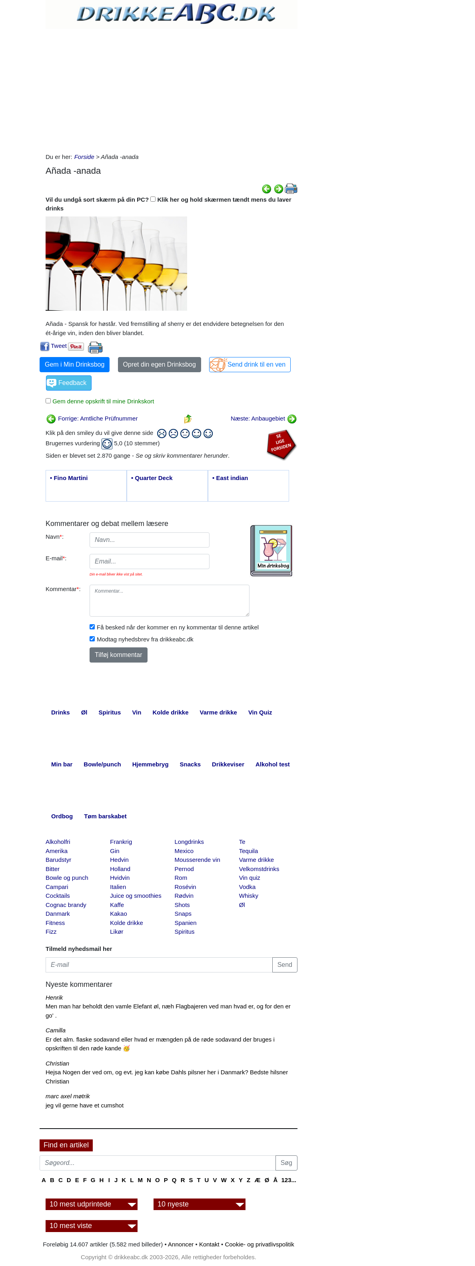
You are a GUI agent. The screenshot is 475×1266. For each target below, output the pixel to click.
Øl (242, 904)
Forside (84, 156)
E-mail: (56, 558)
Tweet (59, 345)
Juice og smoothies (135, 895)
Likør (116, 931)
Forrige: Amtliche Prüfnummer (92, 418)
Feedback (72, 382)
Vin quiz (249, 877)
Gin (114, 850)
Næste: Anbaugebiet (264, 418)
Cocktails (58, 895)
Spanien (186, 922)
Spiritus (185, 931)
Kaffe (117, 904)
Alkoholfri (58, 841)
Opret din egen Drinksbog (159, 364)
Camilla (56, 1030)
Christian (57, 1063)
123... (288, 1180)
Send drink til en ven (256, 364)
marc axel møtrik (68, 1096)
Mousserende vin (197, 859)
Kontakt (209, 1244)
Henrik (54, 997)
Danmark (58, 913)
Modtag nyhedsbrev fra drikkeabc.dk (145, 639)
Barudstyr (58, 859)
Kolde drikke (126, 922)
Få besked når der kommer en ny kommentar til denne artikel (178, 627)
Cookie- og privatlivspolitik (259, 1244)
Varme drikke (256, 859)
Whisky (248, 895)
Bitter (53, 868)
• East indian (230, 477)
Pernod (184, 868)
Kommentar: (63, 588)
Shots (182, 904)
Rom (181, 877)
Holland (120, 868)
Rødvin (184, 895)
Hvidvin (120, 877)
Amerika (57, 850)
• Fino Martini (69, 477)
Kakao (118, 913)
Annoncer (181, 1244)
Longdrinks (189, 841)
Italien (118, 886)
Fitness (55, 922)
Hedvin (119, 859)
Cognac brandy (66, 904)
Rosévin (185, 886)
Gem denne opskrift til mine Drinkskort (102, 401)
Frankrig (121, 841)
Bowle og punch (67, 877)
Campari (57, 886)
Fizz (51, 931)
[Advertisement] (171, 89)
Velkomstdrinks (259, 868)
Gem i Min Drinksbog (74, 364)
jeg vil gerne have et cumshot (85, 1105)
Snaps (183, 913)
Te (242, 841)
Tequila (248, 850)
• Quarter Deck (152, 477)
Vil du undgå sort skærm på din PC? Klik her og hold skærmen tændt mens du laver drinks (168, 204)
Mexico (184, 850)
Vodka (247, 886)
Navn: (55, 536)
